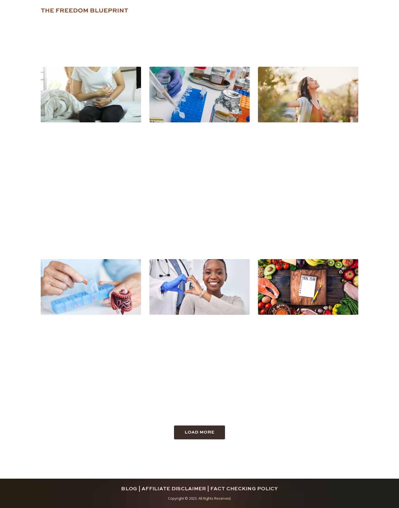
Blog (129, 488)
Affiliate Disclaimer (174, 488)
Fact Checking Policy (244, 488)
